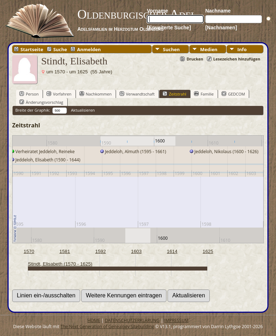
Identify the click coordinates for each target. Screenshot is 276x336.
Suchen (171, 49)
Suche (60, 49)
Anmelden (89, 49)
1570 (29, 251)
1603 (136, 251)
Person (29, 94)
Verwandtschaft (137, 94)
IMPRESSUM (176, 320)
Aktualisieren (83, 110)
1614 (172, 251)
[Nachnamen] (221, 27)
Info (242, 49)
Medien (208, 49)
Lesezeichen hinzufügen (236, 59)
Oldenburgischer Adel (137, 14)
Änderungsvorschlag (41, 102)
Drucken (195, 59)
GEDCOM (233, 94)
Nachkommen (95, 94)
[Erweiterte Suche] (169, 27)
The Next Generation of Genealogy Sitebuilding (107, 326)
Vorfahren (59, 94)
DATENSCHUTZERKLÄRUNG (132, 320)
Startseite (31, 49)
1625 (208, 251)
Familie (203, 94)
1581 (64, 251)
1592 (100, 251)
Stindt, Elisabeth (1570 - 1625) (60, 264)
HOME (93, 320)
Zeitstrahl (174, 94)
